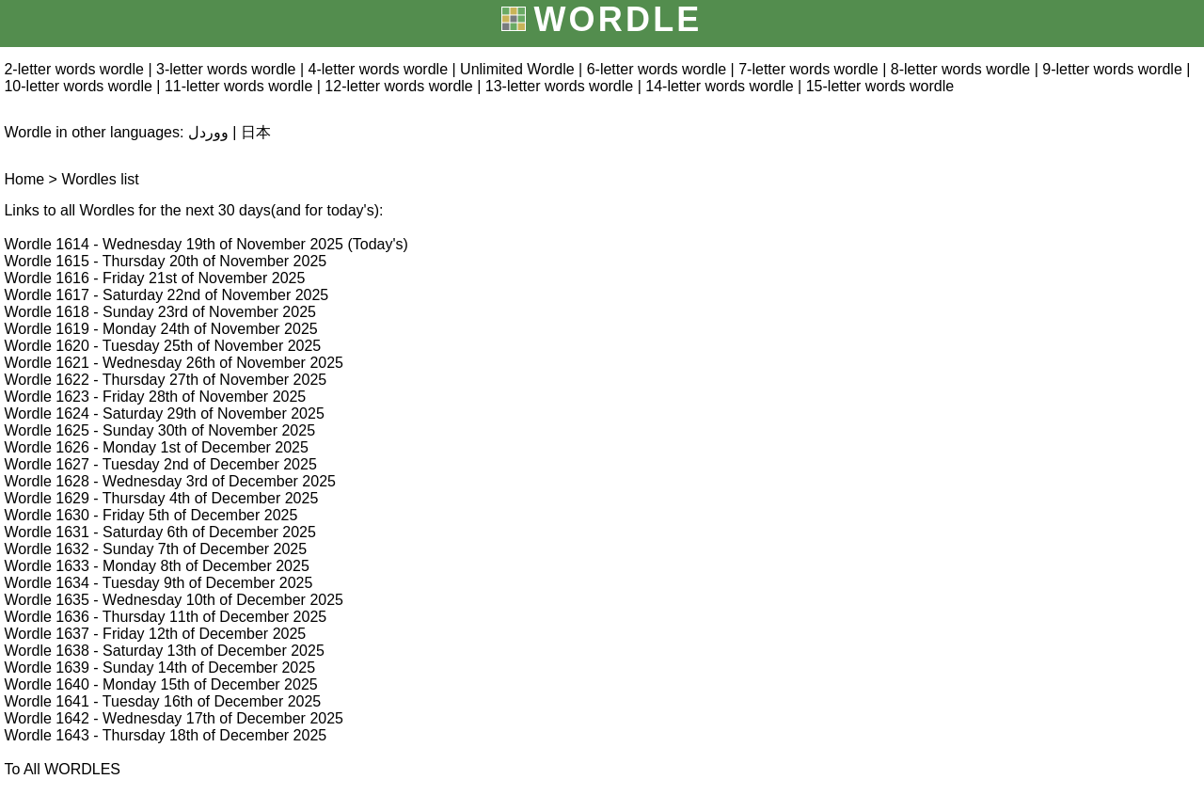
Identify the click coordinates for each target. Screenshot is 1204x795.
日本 (256, 132)
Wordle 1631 (46, 532)
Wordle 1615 (46, 261)
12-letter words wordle (398, 86)
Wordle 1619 (46, 329)
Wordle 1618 (46, 312)
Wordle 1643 (46, 735)
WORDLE (617, 19)
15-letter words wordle (880, 86)
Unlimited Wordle (517, 69)
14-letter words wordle (719, 86)
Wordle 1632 (46, 549)
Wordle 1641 (46, 701)
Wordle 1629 (46, 498)
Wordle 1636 (46, 617)
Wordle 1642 (46, 718)
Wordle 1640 (46, 684)
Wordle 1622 (46, 380)
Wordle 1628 (46, 481)
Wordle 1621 (46, 363)
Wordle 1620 (46, 346)
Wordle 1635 (46, 600)
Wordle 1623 (46, 397)
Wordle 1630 (46, 515)
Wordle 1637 (46, 634)
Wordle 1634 (46, 583)
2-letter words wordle (74, 69)
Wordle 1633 (46, 566)
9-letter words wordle (1112, 69)
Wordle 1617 (46, 295)
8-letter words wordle (961, 69)
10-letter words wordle (77, 86)
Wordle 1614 (46, 244)
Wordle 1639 (46, 668)
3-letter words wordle (226, 69)
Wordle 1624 (46, 413)
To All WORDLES (62, 769)
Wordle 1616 (46, 278)
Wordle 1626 (46, 447)
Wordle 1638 (46, 651)
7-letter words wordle (808, 69)
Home (24, 179)
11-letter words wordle (238, 86)
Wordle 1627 (46, 464)
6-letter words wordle (657, 69)
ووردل (208, 132)
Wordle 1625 (46, 430)
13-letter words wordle (559, 86)
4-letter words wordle (379, 69)
